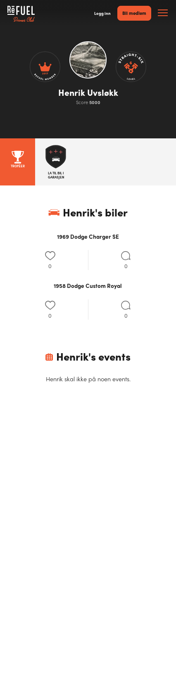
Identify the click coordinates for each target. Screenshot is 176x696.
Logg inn (102, 13)
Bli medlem (134, 13)
